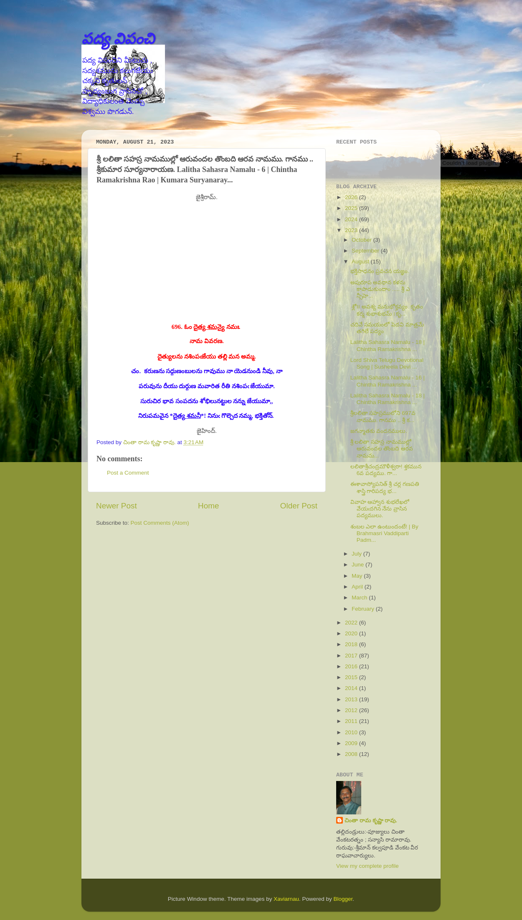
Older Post (298, 505)
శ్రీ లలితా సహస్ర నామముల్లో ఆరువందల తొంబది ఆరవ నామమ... (381, 448)
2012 (352, 710)
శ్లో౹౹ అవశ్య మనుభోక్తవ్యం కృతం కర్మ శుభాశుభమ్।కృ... (386, 309)
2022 (352, 622)
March (360, 597)
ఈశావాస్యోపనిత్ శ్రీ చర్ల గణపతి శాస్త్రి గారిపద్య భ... (384, 487)
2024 (352, 219)
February (364, 609)
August (361, 261)
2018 (352, 644)
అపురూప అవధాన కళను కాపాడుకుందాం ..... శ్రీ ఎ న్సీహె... (380, 289)
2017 (352, 655)
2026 (352, 197)
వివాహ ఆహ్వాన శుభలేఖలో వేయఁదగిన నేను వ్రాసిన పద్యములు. (380, 508)
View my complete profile (367, 866)
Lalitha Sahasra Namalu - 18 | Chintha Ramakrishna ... (387, 345)
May (358, 576)
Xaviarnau (286, 899)
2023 (352, 230)
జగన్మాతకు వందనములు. (379, 431)
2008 (352, 754)
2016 (352, 666)
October (362, 240)
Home (208, 505)
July (357, 554)
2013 (352, 699)
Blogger (343, 899)
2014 (352, 688)
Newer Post (116, 505)
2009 (352, 743)
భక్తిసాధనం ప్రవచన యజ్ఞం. (379, 271)
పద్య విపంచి (118, 38)
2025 (352, 208)
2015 (352, 677)
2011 (352, 721)
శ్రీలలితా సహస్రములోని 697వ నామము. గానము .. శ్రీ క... (383, 416)
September (366, 251)
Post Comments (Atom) (160, 523)
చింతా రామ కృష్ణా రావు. (371, 820)
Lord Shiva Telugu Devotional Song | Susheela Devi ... (386, 363)
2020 (352, 633)
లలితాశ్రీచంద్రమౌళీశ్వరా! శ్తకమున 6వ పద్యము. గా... (386, 469)
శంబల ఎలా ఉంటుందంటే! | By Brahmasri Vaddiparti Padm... (384, 533)
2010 (352, 732)
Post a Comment (128, 473)
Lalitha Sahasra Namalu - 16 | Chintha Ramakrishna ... (387, 380)
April (358, 587)
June (358, 564)
